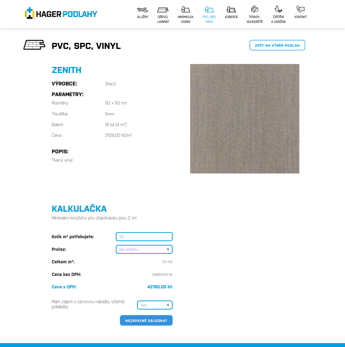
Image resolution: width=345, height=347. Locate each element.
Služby (142, 13)
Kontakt (301, 12)
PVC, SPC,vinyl (209, 15)
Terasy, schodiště (254, 15)
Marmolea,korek (186, 15)
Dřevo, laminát (163, 16)
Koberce (231, 12)
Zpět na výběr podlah (277, 45)
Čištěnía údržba (278, 15)
